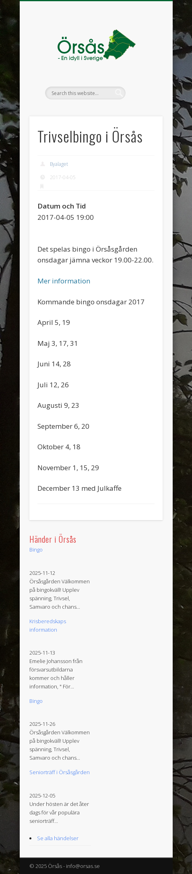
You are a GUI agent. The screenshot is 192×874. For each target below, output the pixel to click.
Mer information (63, 280)
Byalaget (59, 164)
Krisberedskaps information (47, 625)
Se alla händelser (57, 838)
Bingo (36, 549)
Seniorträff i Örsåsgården (59, 772)
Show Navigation (143, 72)
